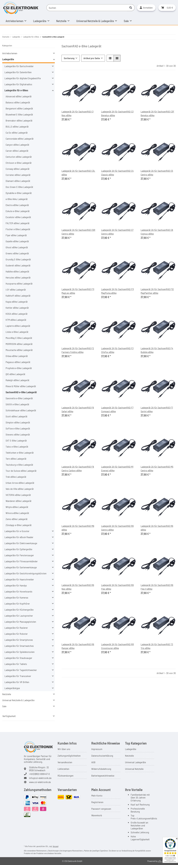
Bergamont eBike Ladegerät (19, 108)
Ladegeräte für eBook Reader (18, 537)
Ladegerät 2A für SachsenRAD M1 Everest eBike (117, 468)
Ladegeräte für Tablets (15, 663)
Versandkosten (65, 762)
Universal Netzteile (134, 768)
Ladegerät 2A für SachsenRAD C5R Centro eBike (78, 231)
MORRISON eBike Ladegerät (19, 343)
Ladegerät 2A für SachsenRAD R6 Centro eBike (117, 527)
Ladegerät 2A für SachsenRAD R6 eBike (157, 527)
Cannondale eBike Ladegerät (20, 138)
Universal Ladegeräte (135, 762)
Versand (55, 846)
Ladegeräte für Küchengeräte (18, 609)
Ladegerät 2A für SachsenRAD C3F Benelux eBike (157, 113)
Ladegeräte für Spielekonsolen (19, 651)
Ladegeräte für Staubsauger (18, 657)
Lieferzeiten (63, 768)
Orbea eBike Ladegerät (17, 356)
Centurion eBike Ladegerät (19, 156)
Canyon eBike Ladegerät (17, 144)
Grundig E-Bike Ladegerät (18, 259)
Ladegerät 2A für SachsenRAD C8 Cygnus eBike (157, 231)
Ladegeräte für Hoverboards (18, 591)
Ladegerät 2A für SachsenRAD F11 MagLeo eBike (78, 291)
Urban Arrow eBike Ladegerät (20, 482)
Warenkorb (96, 815)
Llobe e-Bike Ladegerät (17, 331)
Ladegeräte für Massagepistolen (20, 621)
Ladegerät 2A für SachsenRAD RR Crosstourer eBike (117, 646)
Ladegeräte (8, 59)
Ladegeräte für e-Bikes (16, 90)
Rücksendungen (65, 775)
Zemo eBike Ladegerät (17, 519)
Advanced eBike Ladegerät (19, 96)
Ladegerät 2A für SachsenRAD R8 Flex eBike (117, 586)
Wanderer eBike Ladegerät (18, 500)
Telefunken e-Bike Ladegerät (20, 452)
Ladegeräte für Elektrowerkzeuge (20, 543)
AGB (93, 762)
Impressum (96, 749)
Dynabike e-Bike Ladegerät (19, 192)
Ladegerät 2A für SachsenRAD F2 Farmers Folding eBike (78, 350)
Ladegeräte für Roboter (16, 633)
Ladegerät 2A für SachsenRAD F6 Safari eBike (78, 409)
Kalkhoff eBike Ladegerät (18, 295)
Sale (4, 706)
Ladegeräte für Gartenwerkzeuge (20, 567)
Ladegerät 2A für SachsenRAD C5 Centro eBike (157, 172)
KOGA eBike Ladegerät (17, 313)
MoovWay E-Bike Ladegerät (19, 337)
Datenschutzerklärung (102, 755)
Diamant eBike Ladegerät (18, 180)
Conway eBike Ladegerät (18, 168)
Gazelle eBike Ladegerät (17, 241)
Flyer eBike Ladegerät (16, 235)
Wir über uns (64, 749)
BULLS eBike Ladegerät (17, 126)
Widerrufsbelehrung (101, 768)
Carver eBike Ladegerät (17, 150)
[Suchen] (86, 7)
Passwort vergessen (101, 808)
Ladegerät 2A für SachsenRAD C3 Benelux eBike (117, 113)
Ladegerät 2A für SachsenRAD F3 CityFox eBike (117, 350)
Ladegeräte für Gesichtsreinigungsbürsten (25, 573)
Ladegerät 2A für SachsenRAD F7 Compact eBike (117, 409)
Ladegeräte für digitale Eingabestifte (22, 78)
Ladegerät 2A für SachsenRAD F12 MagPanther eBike (157, 291)
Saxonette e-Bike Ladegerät (19, 398)
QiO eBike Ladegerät (15, 374)
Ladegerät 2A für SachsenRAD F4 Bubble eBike (157, 350)
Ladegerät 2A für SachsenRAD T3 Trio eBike (157, 646)
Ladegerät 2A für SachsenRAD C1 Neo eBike (77, 113)
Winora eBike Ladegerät (17, 513)
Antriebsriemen (9, 53)
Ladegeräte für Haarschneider (19, 579)
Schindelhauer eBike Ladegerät (21, 410)
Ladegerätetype (12, 688)
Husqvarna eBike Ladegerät (19, 283)
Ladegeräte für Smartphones (18, 639)
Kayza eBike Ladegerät (17, 301)
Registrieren (97, 802)
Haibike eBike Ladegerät (17, 271)
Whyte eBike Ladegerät (17, 506)
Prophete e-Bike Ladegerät (19, 368)
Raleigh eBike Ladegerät (17, 380)
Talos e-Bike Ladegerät (17, 446)
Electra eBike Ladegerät (17, 205)
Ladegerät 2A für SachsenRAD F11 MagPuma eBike (117, 291)
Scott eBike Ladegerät (16, 416)
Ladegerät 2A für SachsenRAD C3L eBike (78, 172)
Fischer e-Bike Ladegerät (18, 229)
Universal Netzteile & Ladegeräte (18, 700)
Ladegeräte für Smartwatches (19, 645)
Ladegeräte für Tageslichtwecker (20, 669)
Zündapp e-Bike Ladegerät (19, 525)
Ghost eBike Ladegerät (17, 247)
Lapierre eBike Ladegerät (18, 325)
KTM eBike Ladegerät (16, 319)
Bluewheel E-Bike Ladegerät (19, 114)
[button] (146, 7)
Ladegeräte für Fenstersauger (19, 555)
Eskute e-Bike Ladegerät (18, 211)
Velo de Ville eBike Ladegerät (20, 488)
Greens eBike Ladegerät (17, 253)
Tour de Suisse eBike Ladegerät (21, 470)
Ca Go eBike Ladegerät (17, 132)
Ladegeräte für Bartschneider (19, 66)
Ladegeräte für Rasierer (16, 627)
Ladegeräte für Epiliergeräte (18, 549)
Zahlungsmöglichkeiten (69, 755)
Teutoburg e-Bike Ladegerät (19, 464)
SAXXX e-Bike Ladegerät (17, 404)
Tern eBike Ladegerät (16, 458)
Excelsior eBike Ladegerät (18, 217)
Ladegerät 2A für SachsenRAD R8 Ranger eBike (78, 646)
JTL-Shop (162, 861)
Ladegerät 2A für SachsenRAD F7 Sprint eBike (157, 409)
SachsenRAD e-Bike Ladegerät (21, 392)
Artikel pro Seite (91, 58)
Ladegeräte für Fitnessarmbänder (21, 561)
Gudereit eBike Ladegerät (18, 265)
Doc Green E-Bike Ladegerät (19, 186)
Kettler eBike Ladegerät (17, 307)
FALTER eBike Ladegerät (18, 223)
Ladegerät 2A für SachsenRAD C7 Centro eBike (117, 231)
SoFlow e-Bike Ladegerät (18, 428)
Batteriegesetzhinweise (102, 775)
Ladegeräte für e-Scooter (16, 531)
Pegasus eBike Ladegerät (18, 362)
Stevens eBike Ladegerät (18, 434)
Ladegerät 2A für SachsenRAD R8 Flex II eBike (157, 586)
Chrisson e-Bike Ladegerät (19, 162)
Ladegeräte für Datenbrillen (18, 72)
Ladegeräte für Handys (15, 585)
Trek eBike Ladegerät (16, 476)
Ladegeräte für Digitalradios (18, 84)
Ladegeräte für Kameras (16, 597)
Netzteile (6, 694)
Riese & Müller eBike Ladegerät (21, 386)
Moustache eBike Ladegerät (19, 349)
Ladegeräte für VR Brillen (16, 682)
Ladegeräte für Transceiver (17, 676)
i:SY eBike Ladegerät (16, 289)
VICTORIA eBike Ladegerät (18, 494)
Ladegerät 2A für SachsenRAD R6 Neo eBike (78, 586)
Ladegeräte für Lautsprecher (18, 615)
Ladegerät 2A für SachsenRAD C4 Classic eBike (117, 172)
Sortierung (69, 58)
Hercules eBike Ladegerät (18, 277)
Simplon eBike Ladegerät (18, 422)
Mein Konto (96, 795)
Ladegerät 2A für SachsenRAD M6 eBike (78, 527)
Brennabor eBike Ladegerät (19, 120)
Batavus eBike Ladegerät (18, 102)
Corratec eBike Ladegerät (18, 174)
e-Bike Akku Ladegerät (17, 199)
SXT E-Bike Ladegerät (16, 440)
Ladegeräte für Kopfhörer (17, 603)
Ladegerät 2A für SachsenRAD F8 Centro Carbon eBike (78, 468)
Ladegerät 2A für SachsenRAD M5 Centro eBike (157, 468)
